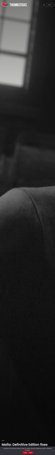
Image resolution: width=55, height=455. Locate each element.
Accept (25, 452)
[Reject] (53, 451)
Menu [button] (49, 4)
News (3, 440)
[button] (44, 4)
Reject (30, 452)
